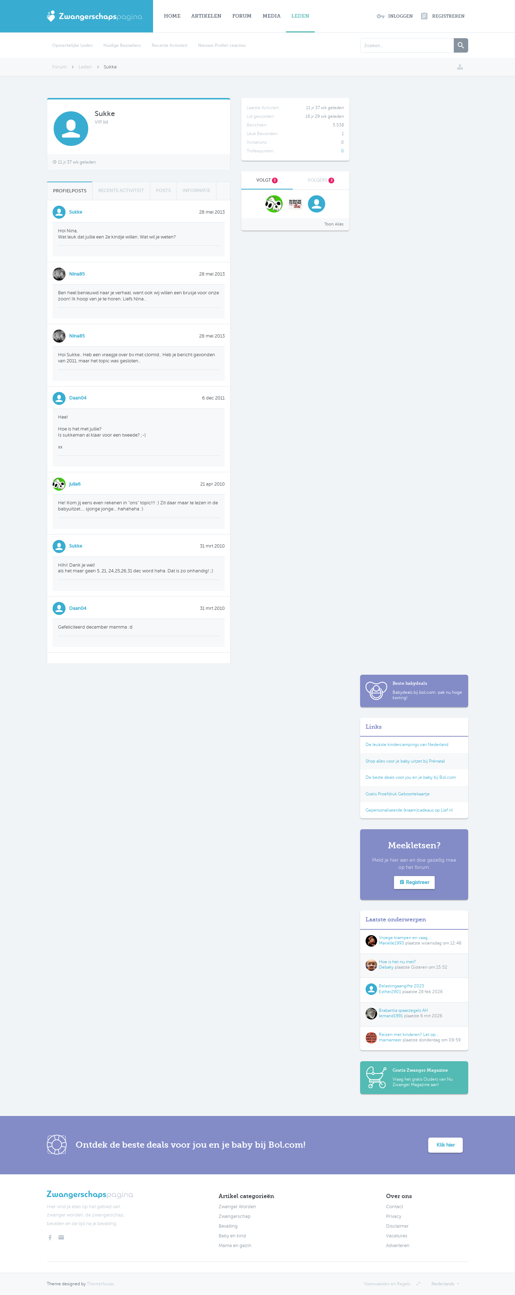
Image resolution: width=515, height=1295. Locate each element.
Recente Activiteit (169, 45)
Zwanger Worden (237, 1206)
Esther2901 (390, 991)
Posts (163, 190)
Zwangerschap (235, 1216)
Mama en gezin (235, 1245)
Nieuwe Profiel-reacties (222, 45)
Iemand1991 (391, 1015)
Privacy (393, 1216)
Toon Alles (334, 224)
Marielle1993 (391, 943)
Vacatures (396, 1235)
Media (272, 16)
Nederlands (442, 1283)
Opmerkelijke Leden (72, 45)
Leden (300, 16)
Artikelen (206, 16)
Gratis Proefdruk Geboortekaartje (398, 793)
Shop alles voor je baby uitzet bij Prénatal (405, 761)
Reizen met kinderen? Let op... (409, 1034)
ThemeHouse (100, 1283)
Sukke (75, 212)
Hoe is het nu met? (397, 961)
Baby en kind (232, 1235)
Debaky (386, 967)
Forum (242, 16)
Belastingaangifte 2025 (401, 985)
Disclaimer (397, 1226)
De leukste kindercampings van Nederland (407, 744)
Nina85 (77, 274)
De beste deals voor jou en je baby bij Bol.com (411, 777)
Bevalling (228, 1226)
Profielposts (69, 190)
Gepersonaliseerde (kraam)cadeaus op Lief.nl (409, 810)
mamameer (390, 1039)
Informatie (196, 190)
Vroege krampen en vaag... (405, 937)
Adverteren (397, 1245)
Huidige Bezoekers (122, 45)
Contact (394, 1206)
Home (172, 16)
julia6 (75, 484)
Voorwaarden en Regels (387, 1283)
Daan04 (77, 398)
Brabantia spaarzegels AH (403, 1010)
